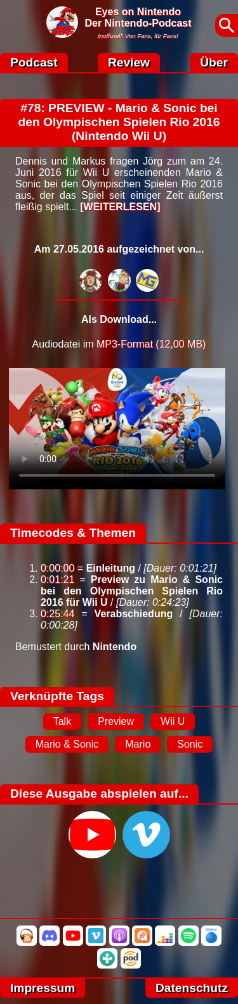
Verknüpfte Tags (57, 696)
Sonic (189, 744)
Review (129, 62)
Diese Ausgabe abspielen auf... (99, 793)
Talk (62, 721)
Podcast (34, 62)
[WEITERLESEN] (120, 206)
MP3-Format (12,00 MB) (151, 344)
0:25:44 (57, 613)
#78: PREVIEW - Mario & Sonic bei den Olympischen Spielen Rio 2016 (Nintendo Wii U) (119, 121)
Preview (116, 721)
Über (214, 62)
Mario (137, 744)
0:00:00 (57, 568)
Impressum (42, 988)
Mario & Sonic (67, 744)
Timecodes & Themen (73, 532)
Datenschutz (191, 988)
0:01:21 (57, 579)
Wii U (173, 721)
